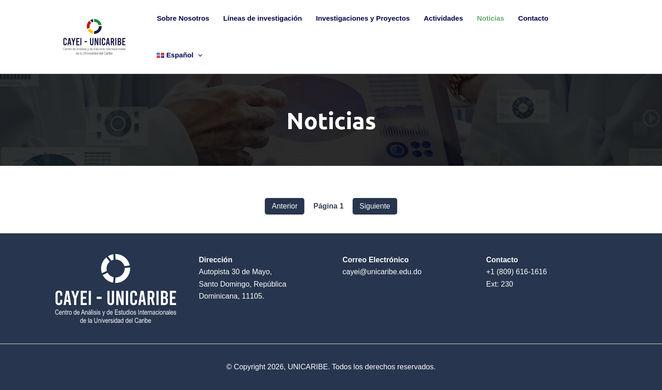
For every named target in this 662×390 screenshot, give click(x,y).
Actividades (443, 18)
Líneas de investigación (262, 18)
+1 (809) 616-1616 (516, 272)
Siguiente (375, 206)
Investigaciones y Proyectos (363, 18)
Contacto (533, 18)
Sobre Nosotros (183, 18)
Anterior (284, 206)
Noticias (490, 18)
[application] (198, 55)
